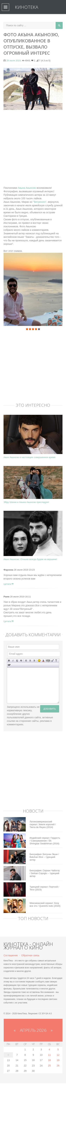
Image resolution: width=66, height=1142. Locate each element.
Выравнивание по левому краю (26, 660)
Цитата (8, 584)
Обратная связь (30, 955)
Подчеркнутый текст (17, 660)
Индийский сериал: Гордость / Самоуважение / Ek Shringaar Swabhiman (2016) (45, 841)
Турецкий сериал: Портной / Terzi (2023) (44, 888)
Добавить (49, 708)
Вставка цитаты (52, 660)
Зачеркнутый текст (21, 660)
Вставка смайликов (39, 660)
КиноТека (26, 7)
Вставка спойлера (9, 665)
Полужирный (9, 660)
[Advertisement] (33, 146)
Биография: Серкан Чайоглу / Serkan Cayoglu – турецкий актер (45, 873)
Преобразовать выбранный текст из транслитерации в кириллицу (56, 660)
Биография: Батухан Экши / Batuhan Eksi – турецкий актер (44, 857)
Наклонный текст (13, 660)
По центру (30, 660)
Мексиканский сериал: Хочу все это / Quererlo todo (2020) (45, 904)
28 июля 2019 (13, 60)
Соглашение (11, 955)
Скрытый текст (48, 660)
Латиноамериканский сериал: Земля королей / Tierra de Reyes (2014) (43, 824)
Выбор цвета (43, 660)
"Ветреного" (40, 201)
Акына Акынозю (26, 187)
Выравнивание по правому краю (34, 660)
